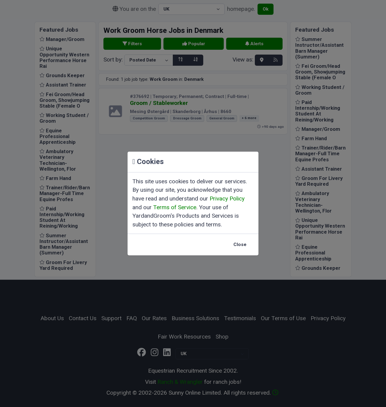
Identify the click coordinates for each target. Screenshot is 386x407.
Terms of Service (174, 207)
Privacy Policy (227, 198)
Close (239, 244)
